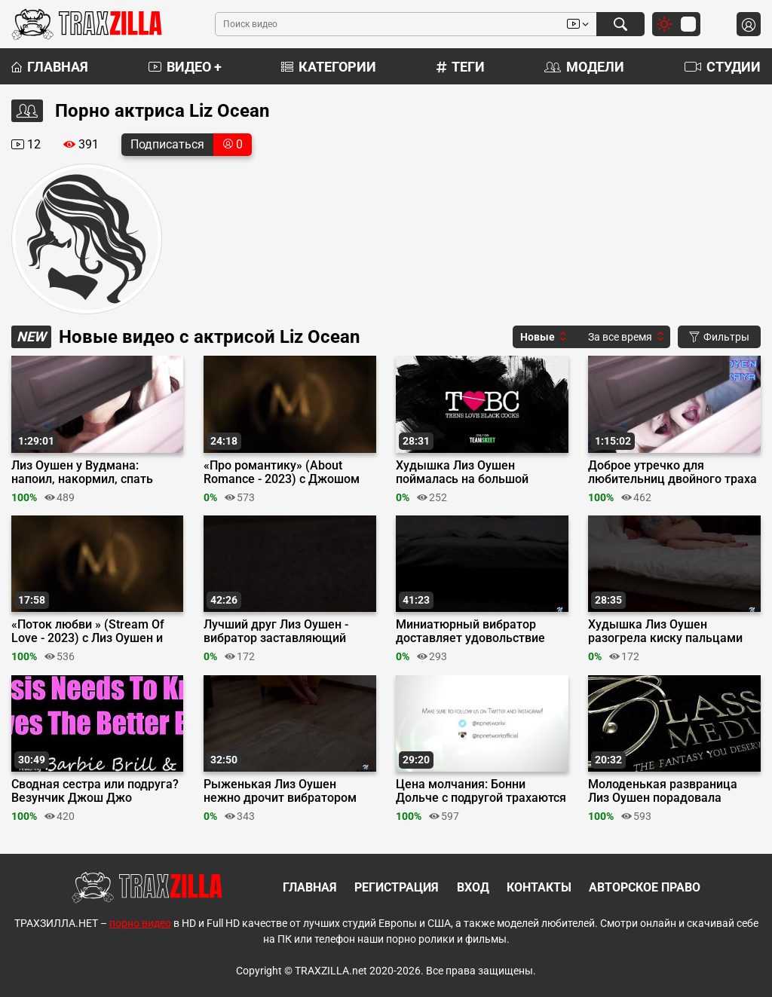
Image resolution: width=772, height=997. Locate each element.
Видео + (185, 67)
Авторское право (644, 887)
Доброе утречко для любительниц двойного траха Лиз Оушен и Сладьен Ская (672, 472)
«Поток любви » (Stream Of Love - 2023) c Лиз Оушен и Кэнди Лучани (87, 631)
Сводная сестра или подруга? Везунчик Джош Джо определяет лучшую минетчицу (95, 791)
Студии (723, 67)
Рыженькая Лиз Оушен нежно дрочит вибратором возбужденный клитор (280, 791)
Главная (49, 67)
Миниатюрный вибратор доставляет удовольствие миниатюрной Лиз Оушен (470, 631)
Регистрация (396, 887)
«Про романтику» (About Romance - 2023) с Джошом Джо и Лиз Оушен (282, 472)
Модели (584, 67)
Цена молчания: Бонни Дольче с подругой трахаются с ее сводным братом (481, 791)
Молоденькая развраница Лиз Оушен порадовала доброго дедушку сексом (662, 791)
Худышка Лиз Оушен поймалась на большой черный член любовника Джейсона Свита (466, 472)
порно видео (140, 923)
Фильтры (719, 337)
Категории (328, 67)
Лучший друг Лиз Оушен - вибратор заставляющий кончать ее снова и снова (276, 631)
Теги (461, 67)
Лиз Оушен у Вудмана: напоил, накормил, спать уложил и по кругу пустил (83, 472)
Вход (473, 887)
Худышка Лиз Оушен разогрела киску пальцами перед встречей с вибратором (674, 631)
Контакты (539, 887)
